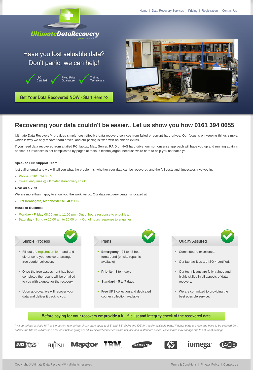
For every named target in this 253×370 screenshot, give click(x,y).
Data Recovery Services (168, 10)
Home (143, 10)
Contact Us (229, 10)
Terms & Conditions (184, 364)
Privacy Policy (210, 364)
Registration (210, 10)
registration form (50, 252)
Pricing (192, 10)
